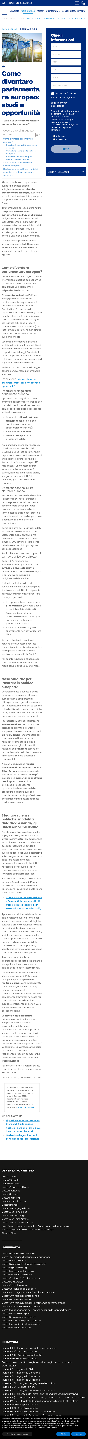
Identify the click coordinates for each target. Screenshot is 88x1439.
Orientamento (53, 10)
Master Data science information (19, 1317)
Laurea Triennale (10, 1180)
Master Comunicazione (14, 1201)
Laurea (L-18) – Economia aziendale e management (29, 1348)
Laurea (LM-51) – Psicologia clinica (19, 1358)
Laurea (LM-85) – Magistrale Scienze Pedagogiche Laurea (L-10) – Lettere (40, 1401)
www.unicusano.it (26, 1107)
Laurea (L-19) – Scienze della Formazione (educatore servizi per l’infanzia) (40, 1394)
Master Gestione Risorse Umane (18, 1253)
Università (14, 10)
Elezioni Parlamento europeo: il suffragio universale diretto (20, 158)
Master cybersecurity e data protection (22, 1306)
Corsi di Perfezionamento (73, 10)
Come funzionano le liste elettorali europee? (21, 152)
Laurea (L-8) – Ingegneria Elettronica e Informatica (28, 1411)
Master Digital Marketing (14, 1267)
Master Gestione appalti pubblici (19, 1288)
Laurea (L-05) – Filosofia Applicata (20, 1408)
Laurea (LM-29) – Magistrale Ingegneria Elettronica (28, 1383)
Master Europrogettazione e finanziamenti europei (28, 1292)
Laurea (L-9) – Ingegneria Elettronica (21, 1379)
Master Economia (11, 1190)
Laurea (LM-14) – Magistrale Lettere (20, 1404)
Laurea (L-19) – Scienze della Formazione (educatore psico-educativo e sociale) (44, 1397)
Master (40, 10)
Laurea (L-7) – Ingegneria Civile (18, 1369)
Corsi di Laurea (28, 10)
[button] (84, 1420)
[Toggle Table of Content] (36, 135)
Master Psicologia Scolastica (17, 1274)
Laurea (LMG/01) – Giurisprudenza (19, 1351)
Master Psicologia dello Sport (17, 1327)
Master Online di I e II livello (15, 1187)
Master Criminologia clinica (16, 1285)
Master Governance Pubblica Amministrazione (26, 1257)
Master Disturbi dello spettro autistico (21, 1320)
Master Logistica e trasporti (16, 1313)
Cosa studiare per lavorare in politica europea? (17, 164)
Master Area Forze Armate (15, 1219)
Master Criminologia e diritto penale (20, 1295)
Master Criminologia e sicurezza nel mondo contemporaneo (33, 1303)
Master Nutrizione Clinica (14, 1260)
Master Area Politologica (14, 1211)
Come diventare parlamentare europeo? (18, 140)
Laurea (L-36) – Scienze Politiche (19, 1386)
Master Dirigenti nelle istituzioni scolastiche (24, 1264)
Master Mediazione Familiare (16, 1299)
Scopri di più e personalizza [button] (17, 1434)
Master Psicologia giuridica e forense (21, 1324)
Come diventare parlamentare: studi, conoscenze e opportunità (21, 383)
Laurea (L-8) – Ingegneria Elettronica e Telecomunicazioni (32, 1415)
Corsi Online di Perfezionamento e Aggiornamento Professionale (36, 1226)
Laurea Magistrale (11, 1183)
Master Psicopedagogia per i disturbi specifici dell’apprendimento (36, 1310)
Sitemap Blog (9, 1233)
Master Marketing (11, 1197)
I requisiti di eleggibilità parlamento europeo (21, 146)
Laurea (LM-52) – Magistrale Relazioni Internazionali (28, 1390)
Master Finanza (10, 1194)
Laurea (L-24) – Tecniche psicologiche (22, 1355)
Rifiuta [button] (63, 1434)
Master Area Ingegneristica (16, 1208)
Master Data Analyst (12, 1281)
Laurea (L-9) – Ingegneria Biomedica (21, 1372)
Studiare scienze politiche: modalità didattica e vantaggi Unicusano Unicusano (20, 172)
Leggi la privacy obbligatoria (59, 104)
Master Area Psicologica (14, 1215)
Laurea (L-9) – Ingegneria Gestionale (21, 1376)
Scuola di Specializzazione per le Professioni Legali (28, 1229)
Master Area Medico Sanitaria (17, 1222)
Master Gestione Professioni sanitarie (21, 1278)
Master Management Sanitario (18, 1271)
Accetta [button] (78, 1434)
